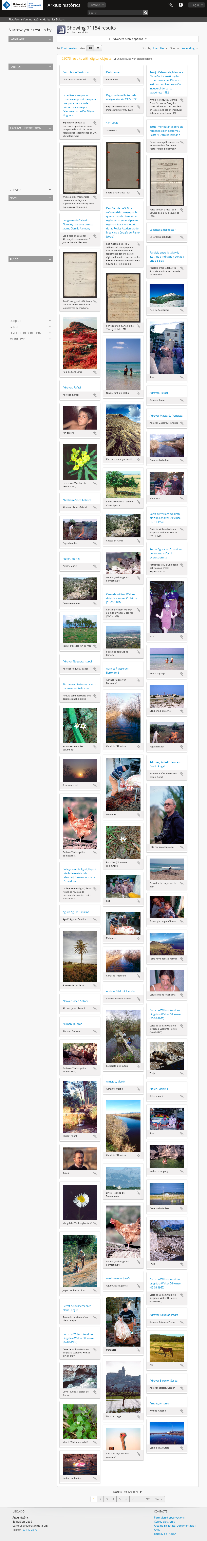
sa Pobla (14, 284)
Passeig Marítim (18, 313)
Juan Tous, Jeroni (19, 227)
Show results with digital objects (133, 58)
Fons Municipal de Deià (23, 120)
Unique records (18, 44)
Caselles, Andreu (19, 222)
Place (14, 259)
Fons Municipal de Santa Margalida (30, 96)
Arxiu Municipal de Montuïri (26, 148)
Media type (18, 338)
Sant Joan (15, 279)
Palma (13, 269)
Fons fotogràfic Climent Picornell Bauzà (32, 77)
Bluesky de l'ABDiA (165, 1534)
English (13, 54)
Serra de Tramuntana (22, 274)
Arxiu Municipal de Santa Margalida (30, 153)
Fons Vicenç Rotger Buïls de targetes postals (35, 82)
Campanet (15, 298)
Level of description (25, 332)
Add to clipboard (95, 80)
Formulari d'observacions (169, 1517)
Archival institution (25, 128)
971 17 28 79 (30, 1529)
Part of (15, 66)
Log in (195, 5)
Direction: (175, 48)
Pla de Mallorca (18, 289)
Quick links (181, 5)
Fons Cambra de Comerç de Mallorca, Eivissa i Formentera (44, 111)
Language (17, 38)
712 (147, 1499)
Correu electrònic (164, 1521)
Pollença (14, 294)
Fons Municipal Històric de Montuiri (30, 91)
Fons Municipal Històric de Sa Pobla (30, 101)
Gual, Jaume (16, 213)
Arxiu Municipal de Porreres (25, 182)
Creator (16, 189)
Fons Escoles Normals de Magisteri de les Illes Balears (41, 106)
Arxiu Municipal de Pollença (25, 143)
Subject (15, 320)
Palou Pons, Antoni (20, 208)
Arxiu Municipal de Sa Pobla (25, 158)
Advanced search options (128, 39)
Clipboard (171, 5)
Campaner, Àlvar (19, 247)
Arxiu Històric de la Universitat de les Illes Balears (38, 138)
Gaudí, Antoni (17, 237)
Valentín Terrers (18, 252)
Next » (158, 1499)
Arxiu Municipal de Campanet (27, 177)
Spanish (14, 59)
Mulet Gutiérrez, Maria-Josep (26, 218)
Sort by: (147, 48)
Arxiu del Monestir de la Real (26, 163)
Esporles (14, 308)
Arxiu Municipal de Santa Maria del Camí (33, 172)
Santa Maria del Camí (22, 303)
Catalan (13, 49)
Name (14, 197)
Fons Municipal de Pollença (25, 86)
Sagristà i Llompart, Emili (24, 232)
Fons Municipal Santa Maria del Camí (31, 116)
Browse (95, 5)
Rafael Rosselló (18, 242)
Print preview (67, 48)
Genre (14, 326)
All (10, 72)
